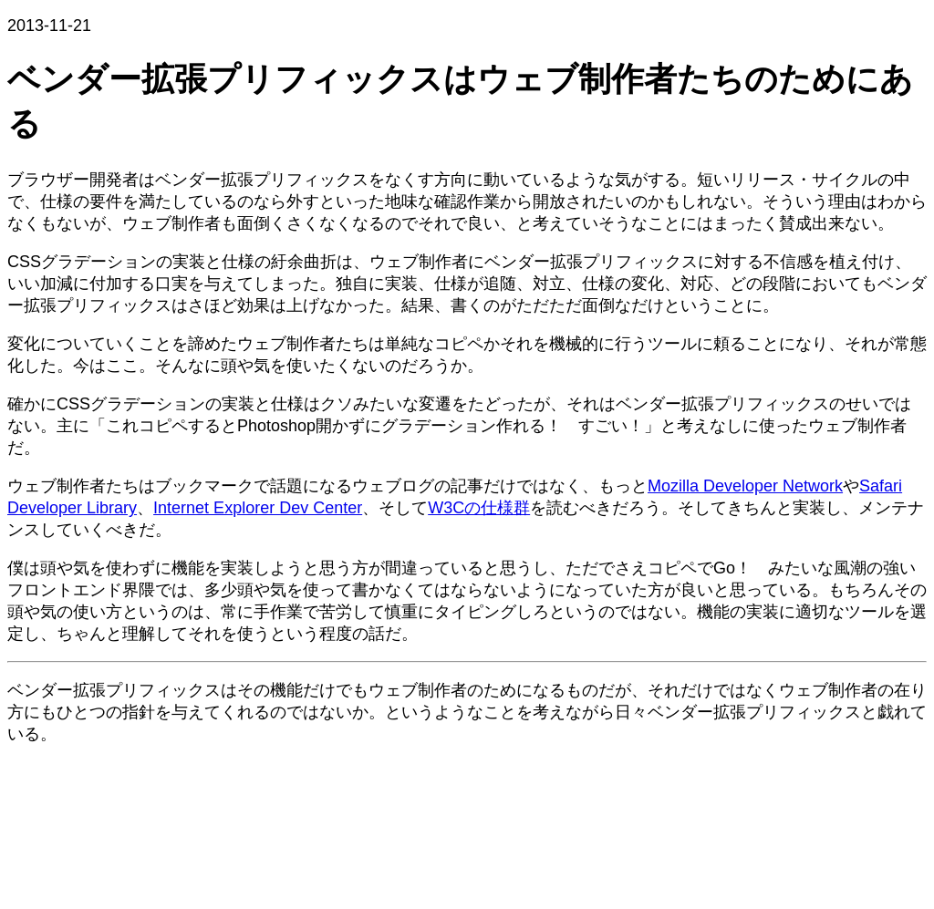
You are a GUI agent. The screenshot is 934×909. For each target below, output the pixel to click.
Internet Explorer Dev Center (257, 508)
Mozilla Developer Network (745, 486)
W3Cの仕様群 (479, 508)
